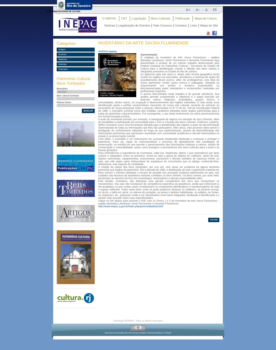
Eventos (62, 54)
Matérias (62, 59)
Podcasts (63, 69)
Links (193, 25)
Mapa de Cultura (206, 18)
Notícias (109, 25)
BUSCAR (88, 111)
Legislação (139, 18)
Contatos (181, 25)
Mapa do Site (209, 25)
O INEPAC (109, 18)
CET (124, 18)
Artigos (61, 49)
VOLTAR (214, 220)
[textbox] (76, 98)
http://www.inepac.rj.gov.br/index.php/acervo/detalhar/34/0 (130, 206)
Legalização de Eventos (134, 25)
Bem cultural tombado (68, 95)
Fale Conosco (162, 25)
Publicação (182, 18)
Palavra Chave (64, 102)
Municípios (62, 88)
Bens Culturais (161, 18)
